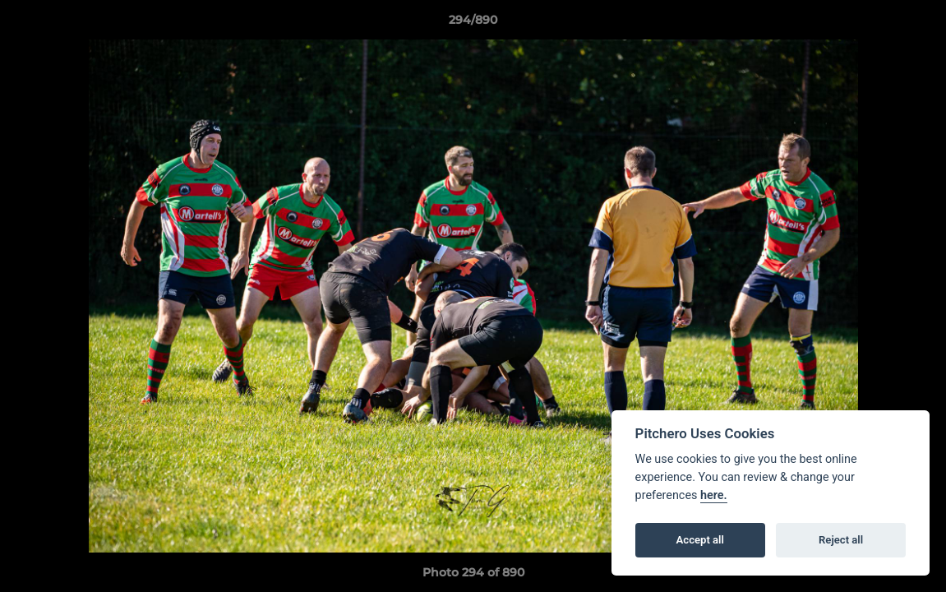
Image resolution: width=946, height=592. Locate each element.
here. (713, 495)
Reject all (841, 540)
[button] (916, 23)
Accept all (700, 540)
